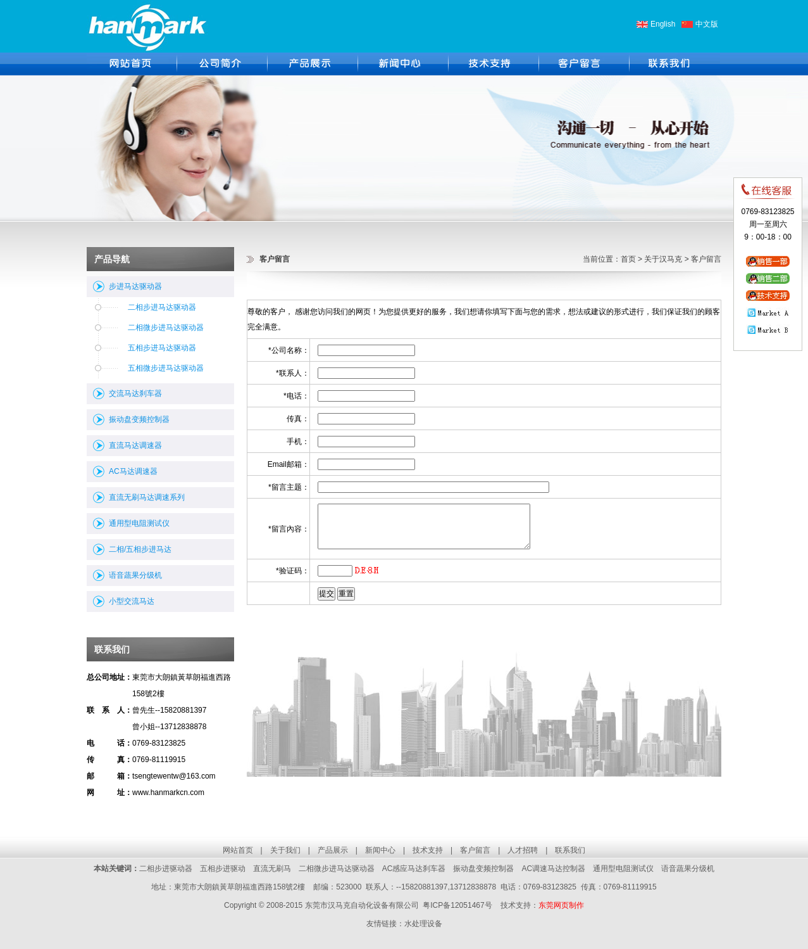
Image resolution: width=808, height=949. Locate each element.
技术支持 (428, 850)
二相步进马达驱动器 (162, 307)
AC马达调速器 (133, 471)
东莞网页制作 (561, 905)
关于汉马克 (663, 259)
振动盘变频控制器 (139, 419)
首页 (628, 259)
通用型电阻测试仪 (139, 523)
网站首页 (238, 850)
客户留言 (475, 850)
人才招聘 (522, 850)
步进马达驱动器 (135, 286)
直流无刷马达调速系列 (147, 497)
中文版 (706, 24)
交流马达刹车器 (135, 393)
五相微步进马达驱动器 (166, 368)
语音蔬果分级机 (135, 575)
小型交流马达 (131, 601)
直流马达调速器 (135, 445)
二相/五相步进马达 (140, 549)
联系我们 (570, 850)
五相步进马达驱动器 (162, 347)
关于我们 (285, 850)
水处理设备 (423, 923)
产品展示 (333, 850)
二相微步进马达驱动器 (166, 327)
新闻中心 (380, 850)
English (662, 24)
